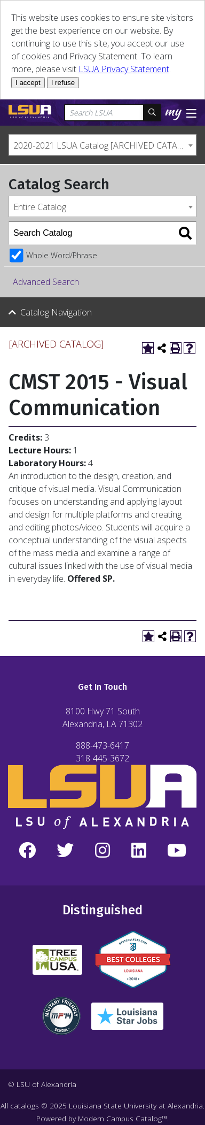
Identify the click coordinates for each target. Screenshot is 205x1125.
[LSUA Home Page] (30, 111)
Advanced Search (46, 282)
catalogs (24, 1105)
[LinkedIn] (139, 851)
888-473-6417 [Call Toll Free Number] (102, 745)
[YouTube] (176, 851)
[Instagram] (102, 851)
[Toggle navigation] (191, 112)
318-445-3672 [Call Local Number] (102, 758)
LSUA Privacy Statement (123, 69)
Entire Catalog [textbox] (39, 207)
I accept (28, 83)
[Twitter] (65, 851)
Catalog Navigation (56, 312)
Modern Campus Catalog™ (122, 1118)
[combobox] (102, 145)
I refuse (63, 83)
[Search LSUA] (104, 112)
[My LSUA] (174, 113)
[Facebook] (27, 851)
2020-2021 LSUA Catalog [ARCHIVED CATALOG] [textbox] (104, 145)
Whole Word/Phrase (61, 255)
